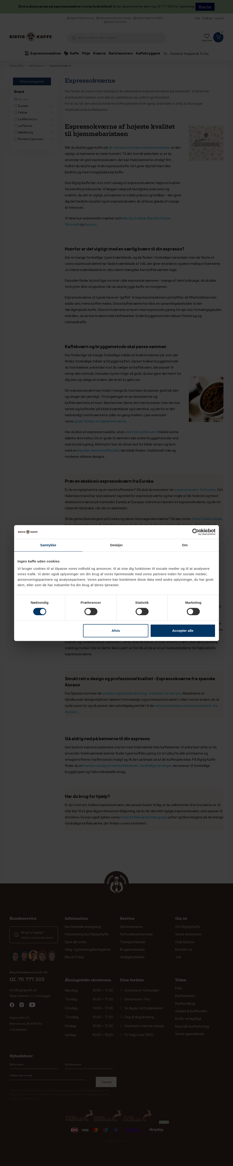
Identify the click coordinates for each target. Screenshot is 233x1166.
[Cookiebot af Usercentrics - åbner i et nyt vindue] (195, 531)
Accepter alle (182, 630)
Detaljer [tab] (116, 545)
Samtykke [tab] (48, 545)
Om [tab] (184, 545)
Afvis (116, 630)
